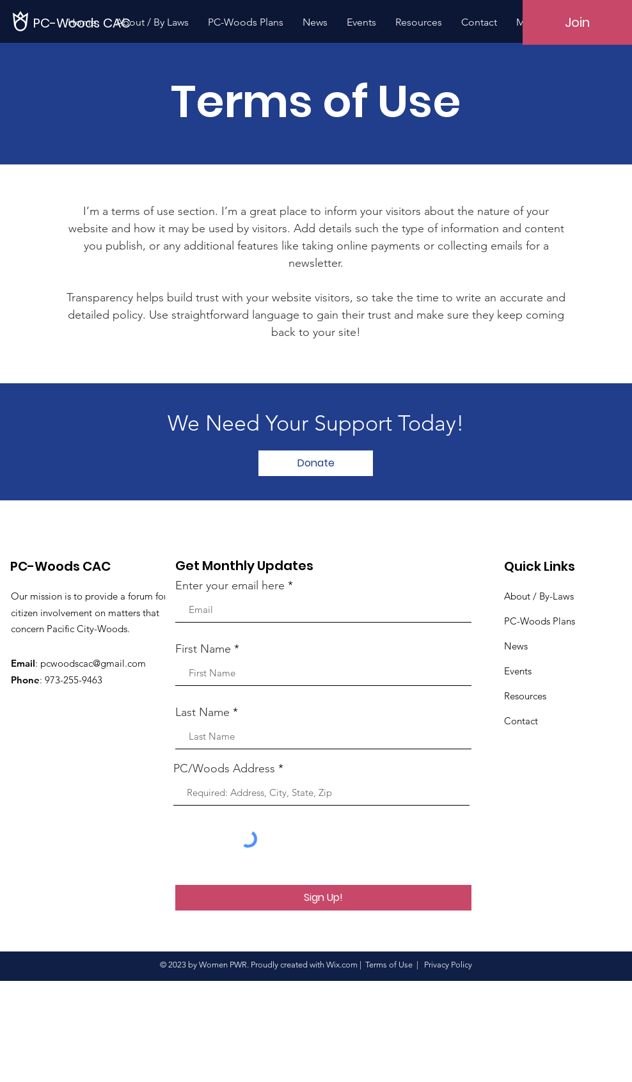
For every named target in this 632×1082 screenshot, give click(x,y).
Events (518, 671)
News (516, 646)
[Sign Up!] (323, 898)
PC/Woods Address (224, 768)
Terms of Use (389, 964)
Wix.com (342, 964)
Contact (521, 721)
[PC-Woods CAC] (82, 22)
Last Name (202, 712)
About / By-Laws (539, 596)
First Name (203, 649)
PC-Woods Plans (539, 621)
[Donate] (315, 463)
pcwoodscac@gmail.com (93, 663)
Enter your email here (230, 585)
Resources (525, 696)
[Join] (577, 22)
